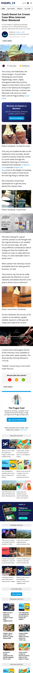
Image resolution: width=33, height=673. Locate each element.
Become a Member (16, 118)
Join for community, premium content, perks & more (17, 113)
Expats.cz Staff (20, 32)
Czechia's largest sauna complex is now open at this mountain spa (23, 561)
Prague (19, 9)
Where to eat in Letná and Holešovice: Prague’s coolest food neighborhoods (8, 617)
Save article (11, 66)
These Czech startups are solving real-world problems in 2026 (8, 542)
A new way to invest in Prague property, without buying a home (23, 542)
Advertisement (29, 212)
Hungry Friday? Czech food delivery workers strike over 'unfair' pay (24, 636)
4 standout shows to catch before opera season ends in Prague (8, 579)
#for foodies (8, 387)
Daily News (11, 9)
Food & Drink (7, 41)
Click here (23, 430)
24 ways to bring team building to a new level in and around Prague (8, 561)
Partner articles (16, 525)
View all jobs (16, 594)
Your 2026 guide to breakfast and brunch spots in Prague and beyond (24, 616)
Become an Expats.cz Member (17, 107)
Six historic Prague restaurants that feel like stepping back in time (8, 656)
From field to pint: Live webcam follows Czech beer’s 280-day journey (8, 494)
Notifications (24, 66)
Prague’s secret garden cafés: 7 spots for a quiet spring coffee (8, 635)
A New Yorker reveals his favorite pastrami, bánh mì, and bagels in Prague (24, 656)
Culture (27, 9)
